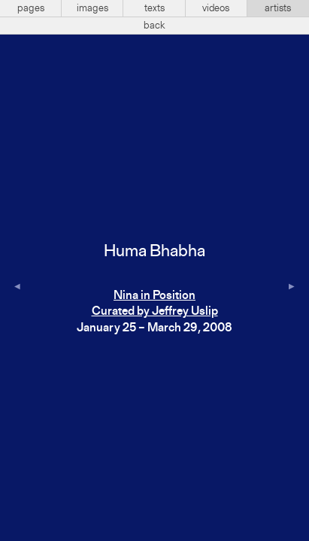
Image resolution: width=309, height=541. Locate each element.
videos (215, 8)
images (92, 8)
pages (30, 8)
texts (154, 8)
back (154, 25)
